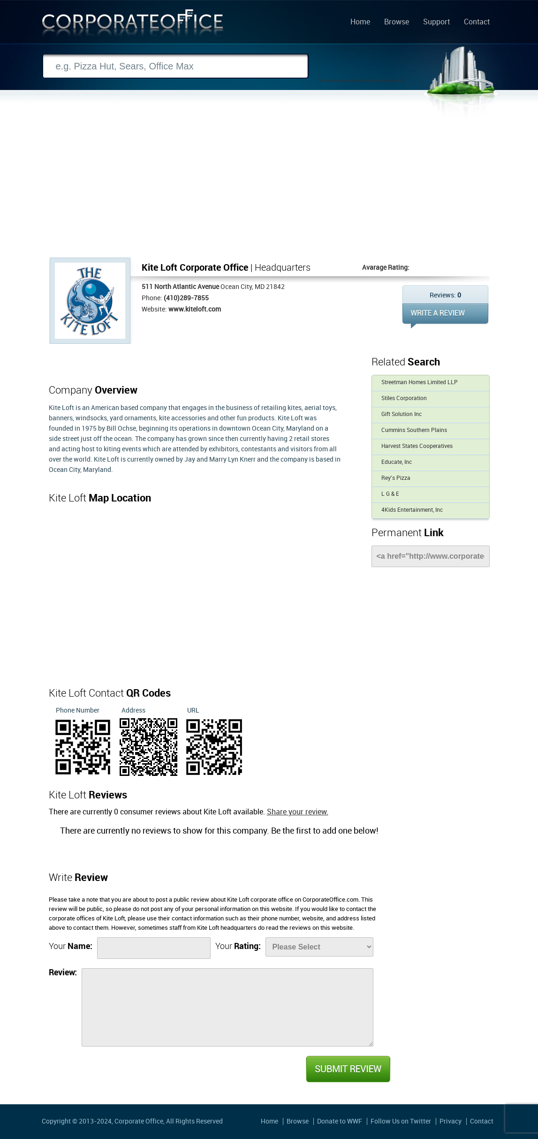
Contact (477, 22)
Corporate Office (133, 25)
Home (360, 22)
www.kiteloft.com (194, 309)
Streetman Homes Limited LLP (419, 383)
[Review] (227, 1007)
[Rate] (319, 947)
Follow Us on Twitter (401, 1121)
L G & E (390, 494)
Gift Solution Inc (401, 414)
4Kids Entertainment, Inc (412, 510)
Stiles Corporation (404, 398)
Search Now (360, 66)
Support (436, 22)
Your (70, 946)
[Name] (154, 948)
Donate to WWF (339, 1121)
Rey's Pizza (395, 478)
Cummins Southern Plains (414, 430)
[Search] (175, 66)
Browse (396, 22)
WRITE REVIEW (445, 316)
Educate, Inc (396, 462)
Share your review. (297, 812)
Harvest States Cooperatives (417, 446)
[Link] (430, 556)
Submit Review (347, 1069)
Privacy (450, 1121)
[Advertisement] (269, 187)
